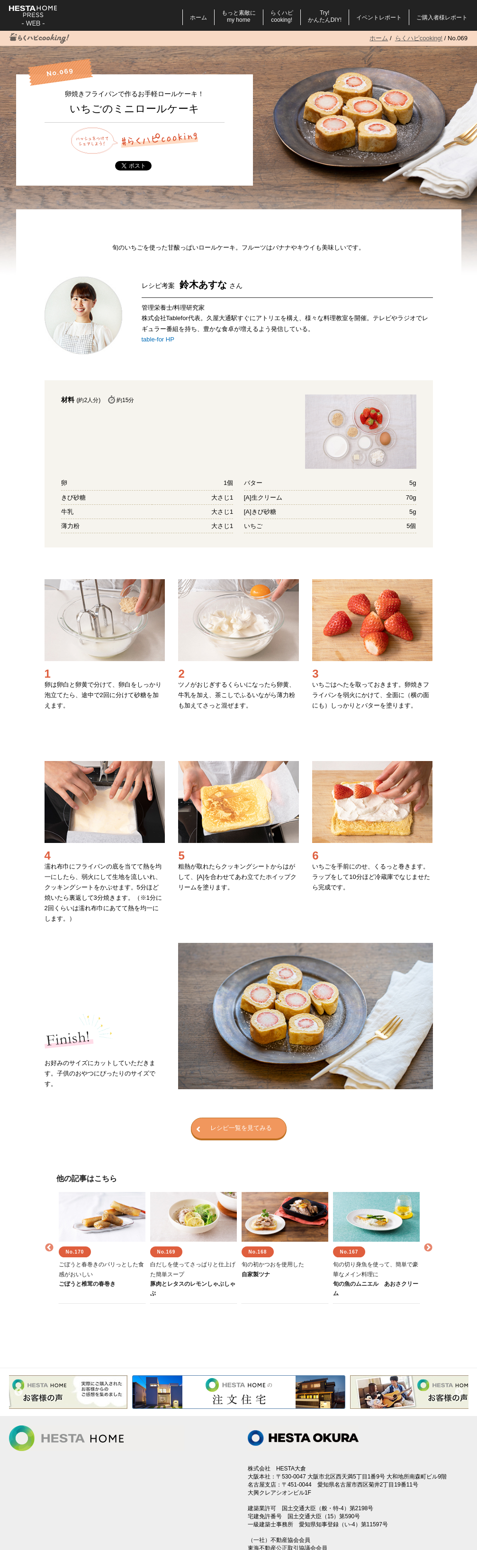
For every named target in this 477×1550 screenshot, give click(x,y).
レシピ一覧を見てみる (234, 1128)
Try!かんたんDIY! (325, 16)
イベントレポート (379, 17)
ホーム (198, 17)
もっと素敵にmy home (239, 16)
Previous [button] (49, 1248)
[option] (102, 1248)
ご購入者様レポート (442, 17)
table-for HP (158, 339)
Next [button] (428, 1248)
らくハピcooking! (281, 16)
